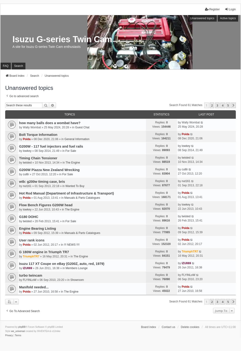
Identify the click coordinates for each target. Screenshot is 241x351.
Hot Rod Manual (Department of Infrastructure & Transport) (66, 193)
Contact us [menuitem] (168, 327)
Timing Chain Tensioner (38, 158)
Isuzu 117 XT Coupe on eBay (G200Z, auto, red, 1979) (61, 264)
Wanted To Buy (74, 186)
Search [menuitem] (18, 66)
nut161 (27, 186)
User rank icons (31, 240)
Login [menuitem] (230, 9)
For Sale (70, 151)
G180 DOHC (28, 217)
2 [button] (212, 105)
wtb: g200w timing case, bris (42, 181)
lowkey (27, 151)
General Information (76, 139)
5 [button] (228, 105)
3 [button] (217, 105)
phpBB (21, 327)
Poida (27, 139)
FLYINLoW (29, 280)
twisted (27, 162)
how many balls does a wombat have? (49, 123)
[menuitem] (9, 335)
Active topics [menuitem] (228, 18)
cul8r (26, 174)
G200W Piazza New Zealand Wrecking (49, 170)
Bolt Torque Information (38, 135)
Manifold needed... (34, 287)
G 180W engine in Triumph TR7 (44, 252)
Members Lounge (77, 268)
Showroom (77, 280)
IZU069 (27, 268)
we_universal (18, 331)
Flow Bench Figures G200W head (45, 205)
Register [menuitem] (212, 9)
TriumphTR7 (31, 256)
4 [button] (222, 105)
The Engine (72, 162)
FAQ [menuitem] (5, 66)
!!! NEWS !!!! (72, 244)
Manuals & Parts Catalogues (82, 197)
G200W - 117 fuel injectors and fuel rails (51, 146)
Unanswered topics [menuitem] (202, 18)
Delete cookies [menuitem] (190, 327)
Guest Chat (82, 127)
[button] (233, 105)
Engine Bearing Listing (37, 228)
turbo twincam (30, 275)
